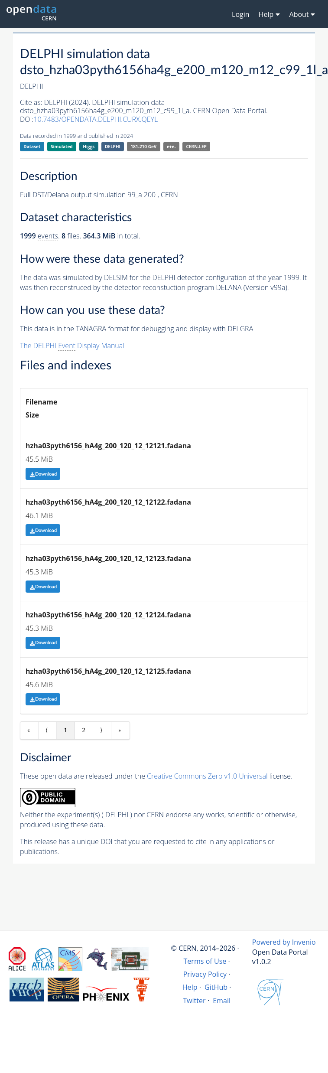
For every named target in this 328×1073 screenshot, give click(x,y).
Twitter (194, 1000)
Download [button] (43, 474)
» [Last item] (119, 730)
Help (190, 987)
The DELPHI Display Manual (72, 346)
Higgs (88, 147)
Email (222, 1000)
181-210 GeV (144, 147)
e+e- (171, 147)
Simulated (62, 147)
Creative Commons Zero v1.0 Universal (207, 776)
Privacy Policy (205, 974)
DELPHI (112, 147)
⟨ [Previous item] (46, 730)
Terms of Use (204, 961)
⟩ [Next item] (101, 730)
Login (241, 14)
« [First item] (28, 730)
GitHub (216, 987)
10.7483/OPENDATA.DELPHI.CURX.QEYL (95, 119)
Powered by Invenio (284, 942)
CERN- (196, 147)
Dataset (31, 147)
